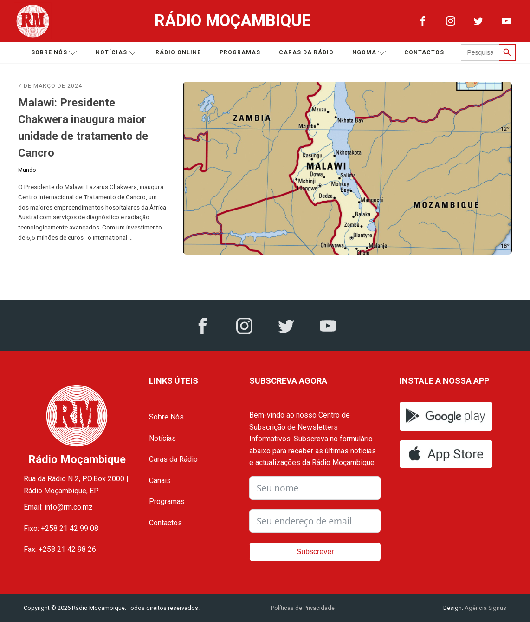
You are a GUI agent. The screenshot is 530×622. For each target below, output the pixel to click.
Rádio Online (178, 52)
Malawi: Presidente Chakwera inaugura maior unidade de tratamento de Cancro (83, 127)
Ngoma (369, 53)
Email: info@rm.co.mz (58, 507)
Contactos (424, 52)
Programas (240, 52)
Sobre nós (54, 53)
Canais (160, 480)
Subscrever (315, 552)
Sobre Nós (166, 416)
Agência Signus (484, 607)
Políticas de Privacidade (303, 607)
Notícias (116, 53)
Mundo (27, 170)
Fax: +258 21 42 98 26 (60, 549)
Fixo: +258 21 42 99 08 (61, 528)
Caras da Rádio (306, 52)
